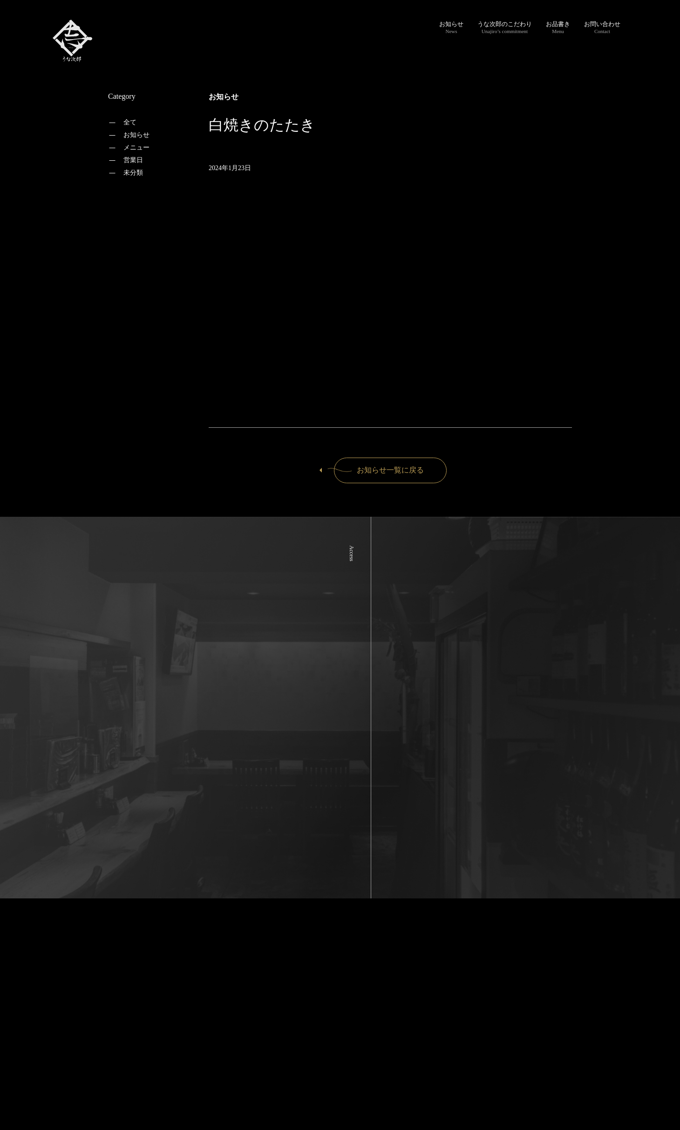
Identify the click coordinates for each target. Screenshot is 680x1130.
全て (129, 122)
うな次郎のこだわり (504, 27)
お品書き (558, 27)
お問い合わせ (602, 27)
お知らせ (451, 27)
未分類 (133, 172)
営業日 (133, 160)
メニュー (136, 147)
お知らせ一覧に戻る (379, 470)
